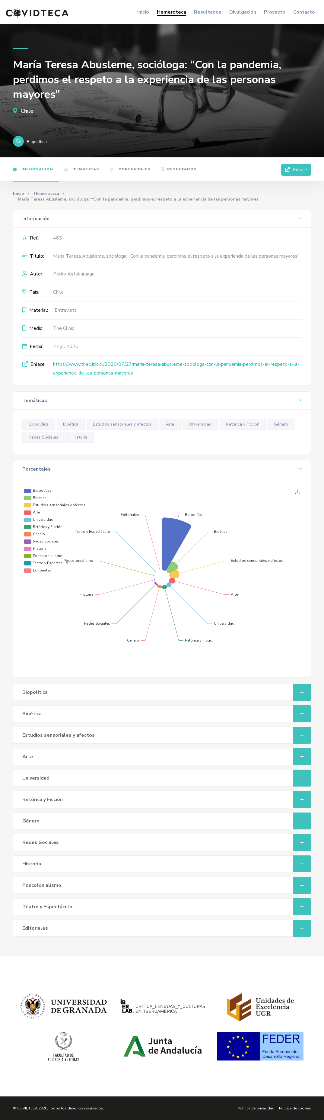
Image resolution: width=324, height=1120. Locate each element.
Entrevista (66, 310)
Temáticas (81, 169)
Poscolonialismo (166, 885)
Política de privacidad (256, 1108)
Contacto (304, 12)
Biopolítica (39, 424)
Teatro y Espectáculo (166, 906)
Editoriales (166, 928)
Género (281, 424)
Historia (80, 437)
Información (33, 169)
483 (57, 238)
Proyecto (274, 12)
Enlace (296, 169)
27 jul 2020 (65, 346)
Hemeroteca (171, 12)
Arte (170, 424)
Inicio (143, 12)
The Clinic (63, 328)
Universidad (200, 424)
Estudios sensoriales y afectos (122, 424)
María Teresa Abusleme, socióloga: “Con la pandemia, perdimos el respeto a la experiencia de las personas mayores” (176, 256)
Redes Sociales (43, 437)
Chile (23, 110)
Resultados (207, 12)
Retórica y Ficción (242, 424)
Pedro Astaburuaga (73, 274)
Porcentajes (130, 169)
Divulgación (242, 12)
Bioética (70, 424)
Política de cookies (295, 1108)
